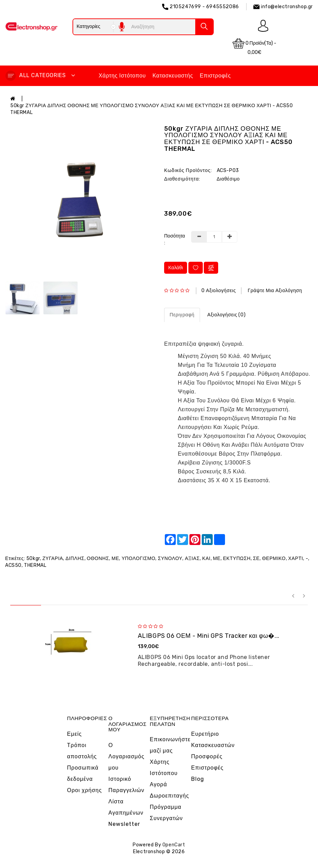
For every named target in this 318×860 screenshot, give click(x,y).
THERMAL (35, 565)
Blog (197, 779)
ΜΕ (115, 558)
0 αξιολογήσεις (218, 290)
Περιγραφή (182, 315)
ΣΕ (256, 558)
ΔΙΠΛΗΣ (75, 558)
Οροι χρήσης (84, 790)
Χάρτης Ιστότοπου (122, 75)
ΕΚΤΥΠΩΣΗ (237, 558)
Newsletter (124, 824)
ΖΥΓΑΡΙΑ (52, 558)
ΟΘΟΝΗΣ (98, 558)
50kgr (33, 558)
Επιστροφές (215, 75)
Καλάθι (175, 268)
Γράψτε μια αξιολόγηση (275, 290)
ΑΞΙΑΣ (192, 558)
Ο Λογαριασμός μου (126, 756)
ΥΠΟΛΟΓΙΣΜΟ (139, 558)
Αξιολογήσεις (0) (226, 315)
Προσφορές (207, 756)
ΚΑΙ (206, 558)
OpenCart (173, 845)
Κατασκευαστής (173, 75)
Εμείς (74, 734)
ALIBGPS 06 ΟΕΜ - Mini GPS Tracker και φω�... (208, 636)
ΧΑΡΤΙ (295, 558)
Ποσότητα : (174, 239)
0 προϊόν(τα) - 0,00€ (255, 46)
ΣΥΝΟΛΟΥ (170, 558)
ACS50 (13, 565)
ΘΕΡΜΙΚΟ (274, 558)
